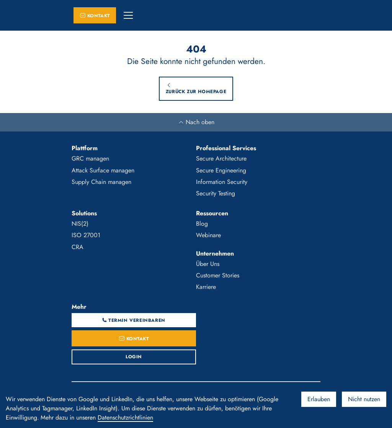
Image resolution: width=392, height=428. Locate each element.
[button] (128, 15)
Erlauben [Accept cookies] (318, 399)
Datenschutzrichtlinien (125, 417)
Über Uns (207, 263)
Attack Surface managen (103, 170)
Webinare (208, 235)
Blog (202, 223)
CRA (77, 247)
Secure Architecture (221, 158)
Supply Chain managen (101, 181)
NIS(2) (80, 223)
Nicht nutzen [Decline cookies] (364, 399)
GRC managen (90, 158)
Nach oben (196, 122)
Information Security (221, 181)
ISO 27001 (86, 235)
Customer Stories (217, 275)
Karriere (206, 286)
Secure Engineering (221, 170)
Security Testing (215, 193)
